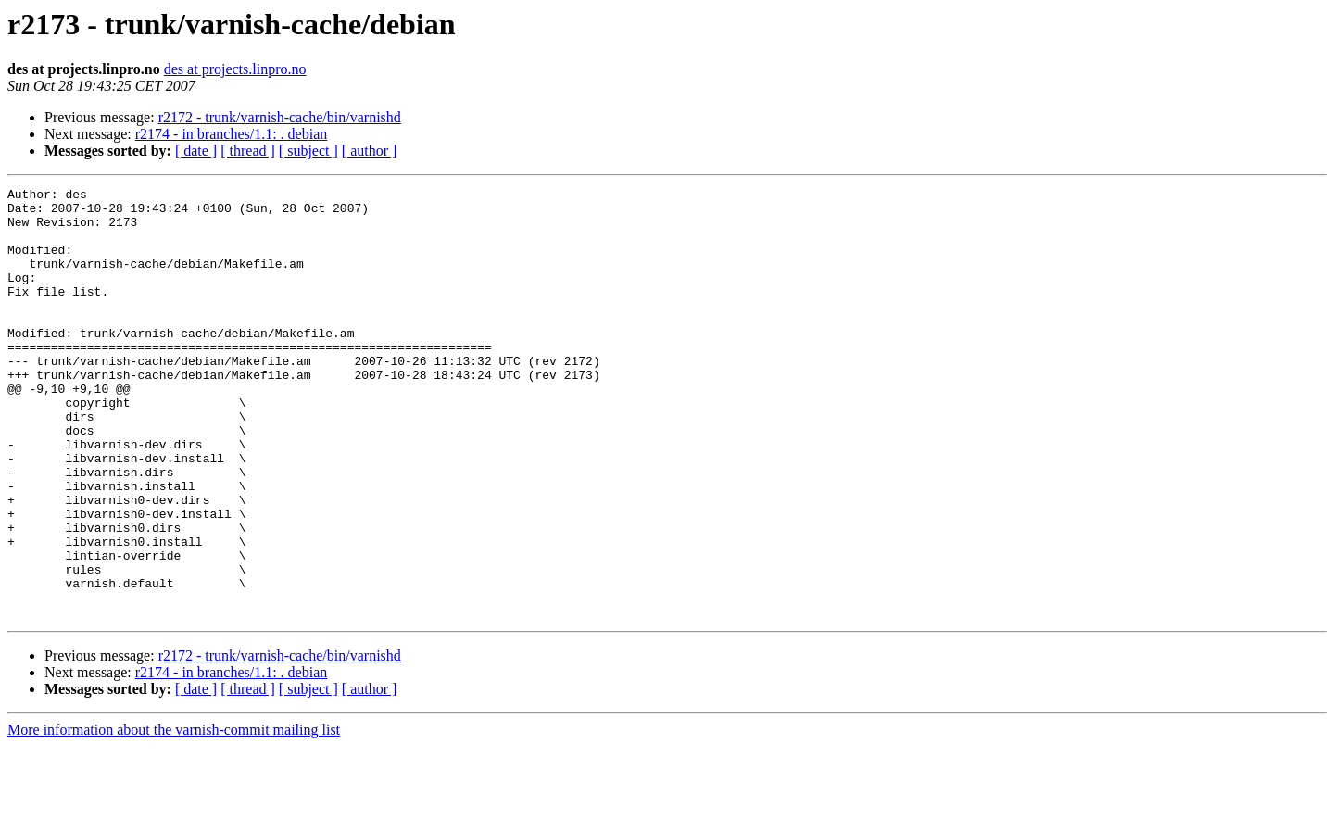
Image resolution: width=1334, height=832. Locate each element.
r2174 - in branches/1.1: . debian (231, 134)
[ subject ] (308, 150)
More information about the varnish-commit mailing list (173, 816)
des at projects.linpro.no (235, 69)
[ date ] (196, 150)
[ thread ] (247, 150)
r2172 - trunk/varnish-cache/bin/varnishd (279, 117)
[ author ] (369, 150)
